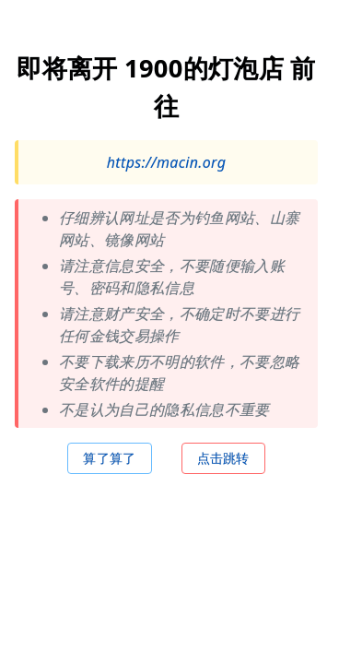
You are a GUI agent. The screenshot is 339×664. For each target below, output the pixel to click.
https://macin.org (166, 162)
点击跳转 (223, 458)
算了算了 (109, 458)
